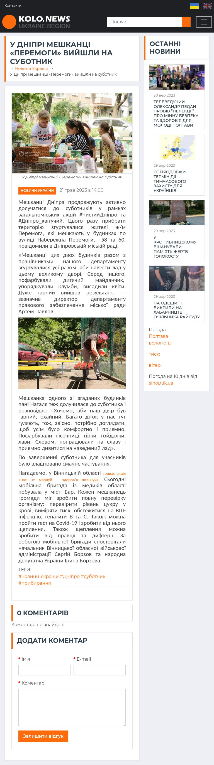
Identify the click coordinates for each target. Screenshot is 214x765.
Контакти (12, 5)
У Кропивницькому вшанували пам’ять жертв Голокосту (175, 247)
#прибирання (34, 583)
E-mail (82, 659)
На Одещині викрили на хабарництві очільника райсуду (177, 310)
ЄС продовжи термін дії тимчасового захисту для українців (170, 181)
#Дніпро (70, 576)
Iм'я (24, 659)
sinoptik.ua (161, 383)
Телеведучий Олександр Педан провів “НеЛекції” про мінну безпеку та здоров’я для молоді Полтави (176, 114)
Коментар (31, 683)
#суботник (93, 576)
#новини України (38, 576)
